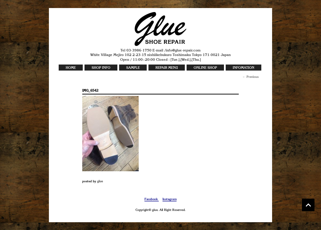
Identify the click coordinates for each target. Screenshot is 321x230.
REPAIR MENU (166, 68)
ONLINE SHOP (205, 68)
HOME (71, 68)
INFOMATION (243, 68)
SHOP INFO (101, 68)
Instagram (170, 199)
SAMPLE (133, 68)
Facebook (151, 199)
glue (100, 181)
